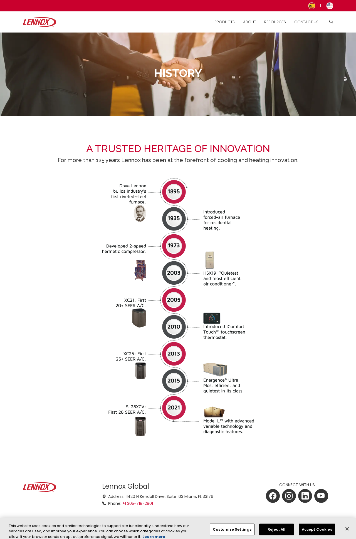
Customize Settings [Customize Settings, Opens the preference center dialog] (232, 531)
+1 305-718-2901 (137, 503)
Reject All (276, 531)
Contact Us (306, 22)
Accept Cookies (317, 531)
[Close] (347, 531)
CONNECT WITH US (297, 485)
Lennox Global (125, 486)
